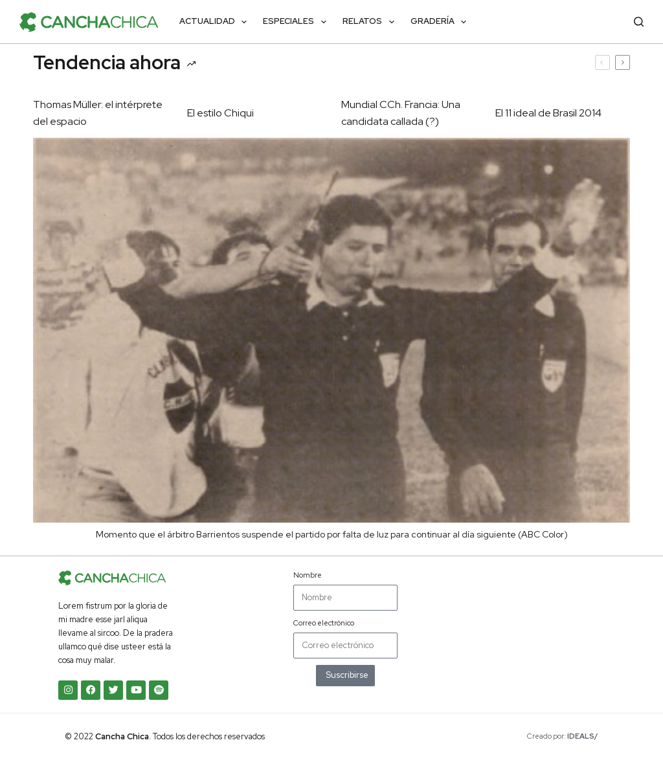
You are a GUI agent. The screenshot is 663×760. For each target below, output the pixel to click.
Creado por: (562, 736)
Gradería (441, 22)
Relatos (371, 22)
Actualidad (216, 22)
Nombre (307, 575)
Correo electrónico (323, 622)
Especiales (297, 22)
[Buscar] (639, 22)
